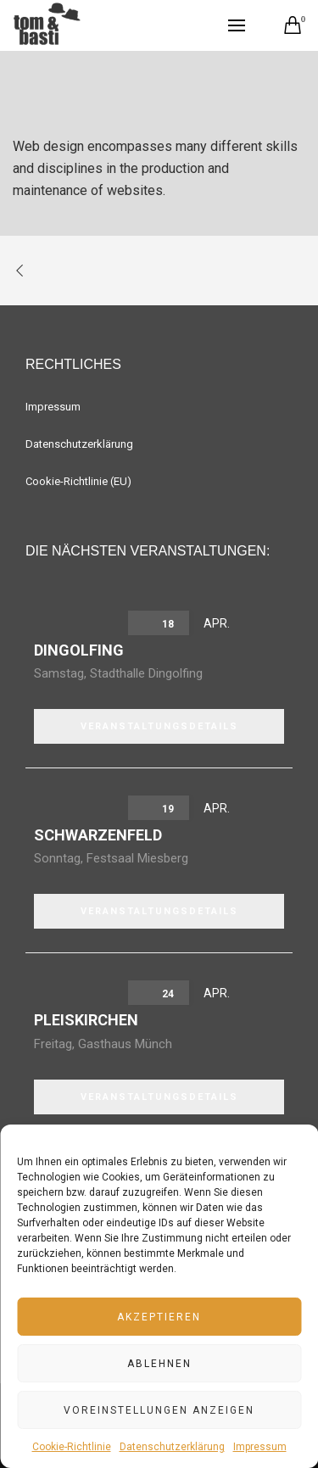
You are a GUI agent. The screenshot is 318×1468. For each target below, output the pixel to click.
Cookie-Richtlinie (71, 1447)
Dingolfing (79, 650)
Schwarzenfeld (98, 835)
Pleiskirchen (86, 1020)
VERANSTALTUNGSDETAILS (159, 726)
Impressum (260, 1447)
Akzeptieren (159, 1317)
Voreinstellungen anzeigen (159, 1410)
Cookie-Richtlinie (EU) (78, 481)
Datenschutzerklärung (172, 1447)
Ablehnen (159, 1364)
